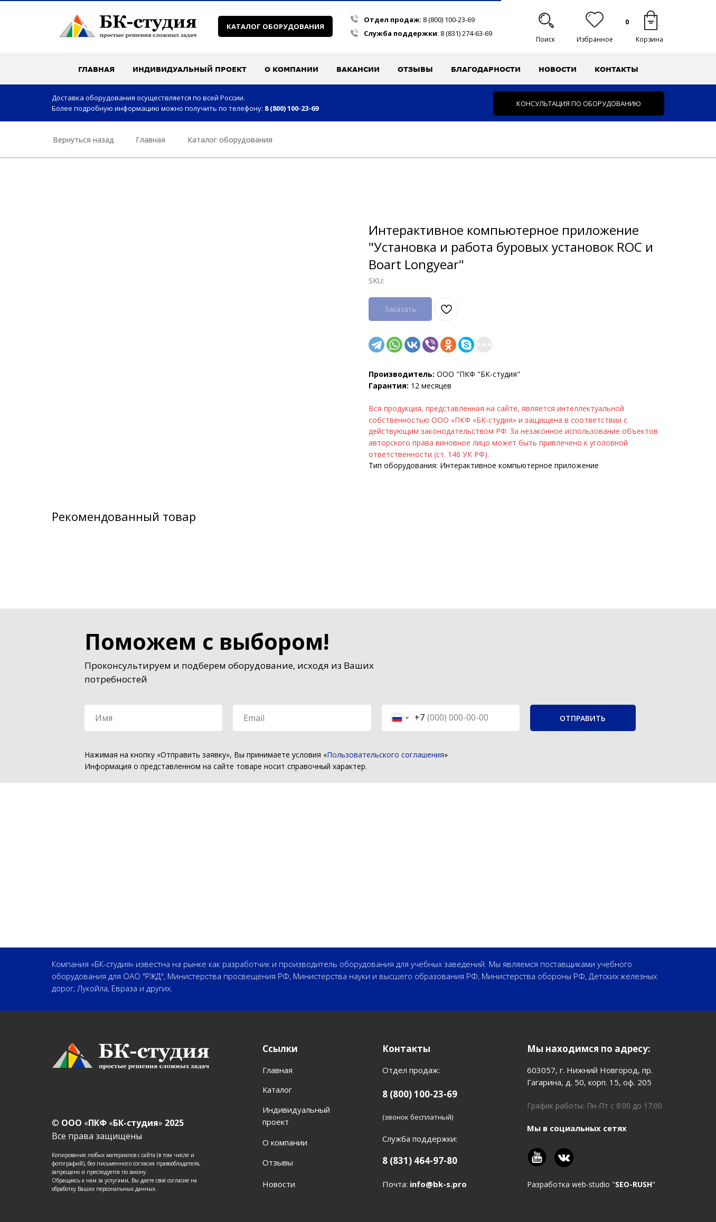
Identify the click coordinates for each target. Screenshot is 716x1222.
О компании (284, 1142)
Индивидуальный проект (190, 69)
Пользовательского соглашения (385, 755)
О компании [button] (291, 69)
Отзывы (415, 69)
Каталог (277, 1089)
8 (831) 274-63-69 (466, 33)
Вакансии (358, 69)
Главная (96, 69)
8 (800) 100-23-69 (449, 19)
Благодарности (486, 69)
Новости (558, 69)
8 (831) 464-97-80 (419, 1160)
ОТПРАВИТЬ (583, 718)
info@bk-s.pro (438, 1184)
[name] (153, 718)
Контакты (616, 69)
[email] (302, 718)
